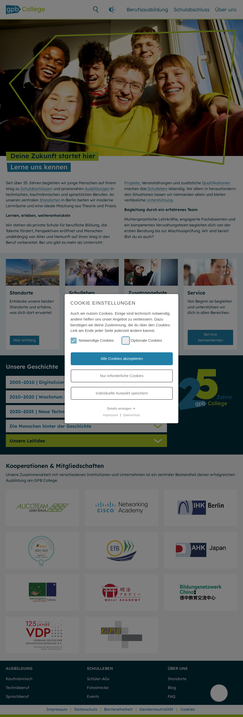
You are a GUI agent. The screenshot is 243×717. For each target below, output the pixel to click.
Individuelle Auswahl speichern (122, 393)
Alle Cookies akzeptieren (122, 358)
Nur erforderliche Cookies (121, 376)
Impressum (110, 415)
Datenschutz (131, 415)
